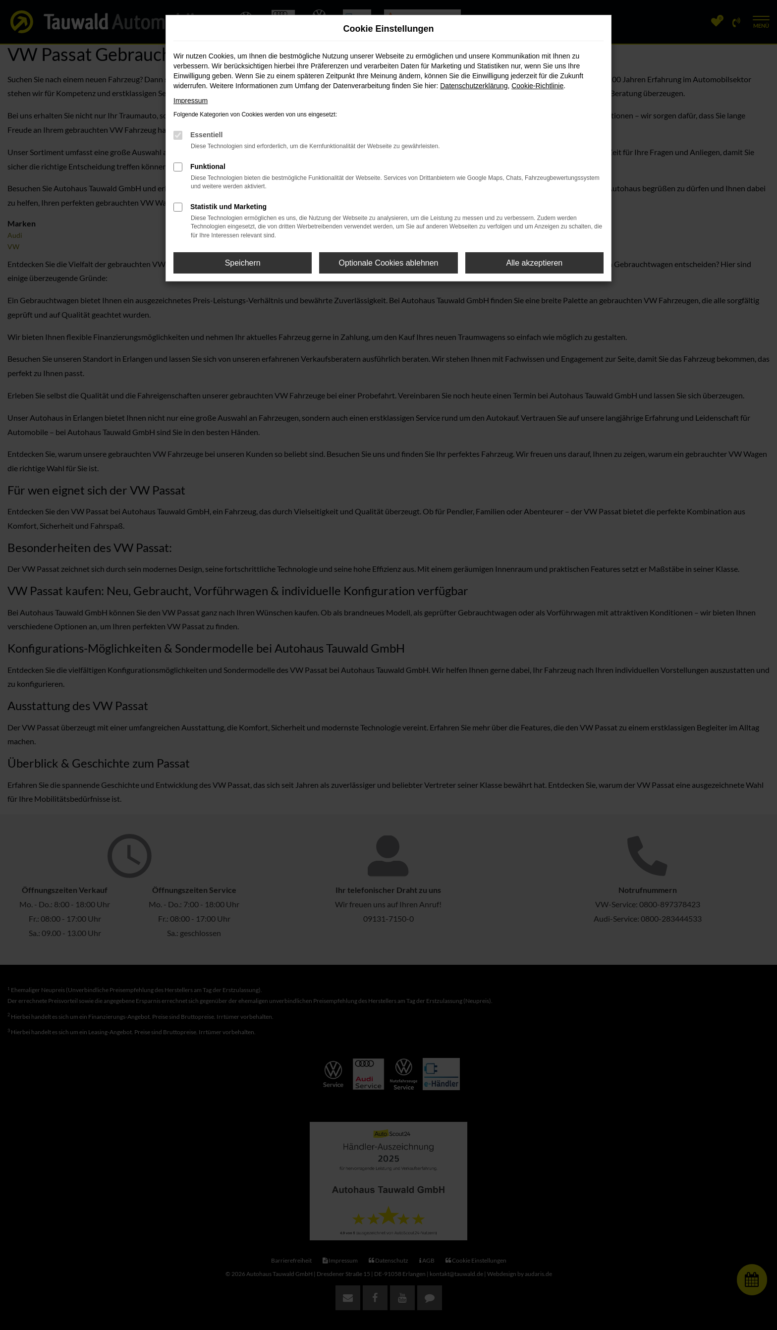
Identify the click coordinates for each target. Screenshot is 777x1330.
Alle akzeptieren (534, 263)
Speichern (243, 263)
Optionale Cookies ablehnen (388, 263)
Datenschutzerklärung (473, 86)
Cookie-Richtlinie (537, 86)
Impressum (190, 101)
